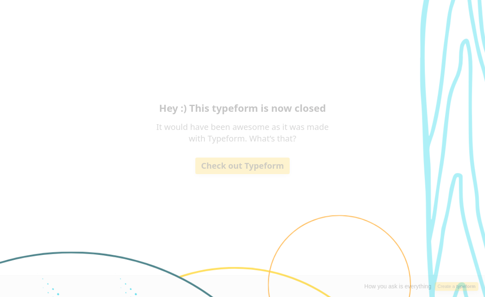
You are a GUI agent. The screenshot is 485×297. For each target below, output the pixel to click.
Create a (457, 286)
